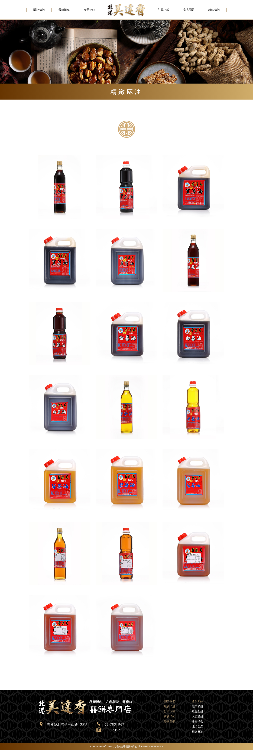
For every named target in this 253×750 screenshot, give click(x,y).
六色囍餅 (197, 716)
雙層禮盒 (197, 721)
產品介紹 (89, 10)
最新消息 (64, 10)
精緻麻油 (197, 731)
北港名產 (197, 726)
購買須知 (169, 716)
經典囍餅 (197, 706)
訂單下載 (163, 10)
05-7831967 (115, 724)
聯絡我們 (214, 10)
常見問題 (188, 10)
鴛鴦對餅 (197, 711)
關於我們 (39, 10)
